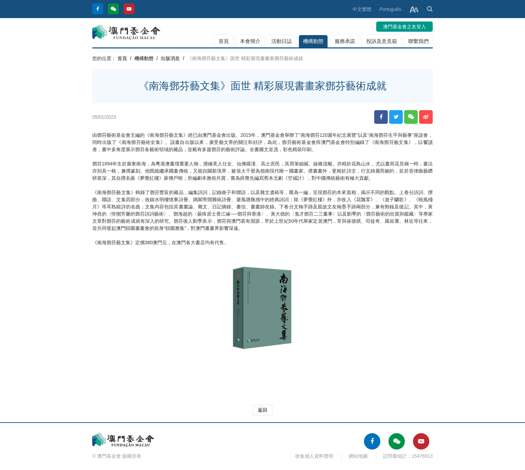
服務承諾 (345, 41)
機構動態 (313, 41)
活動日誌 (281, 41)
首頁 (224, 41)
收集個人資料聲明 (314, 456)
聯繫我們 (418, 41)
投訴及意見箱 (381, 41)
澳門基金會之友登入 (404, 26)
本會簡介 (250, 41)
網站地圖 (358, 456)
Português (390, 9)
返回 (262, 410)
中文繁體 (361, 9)
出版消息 (170, 58)
